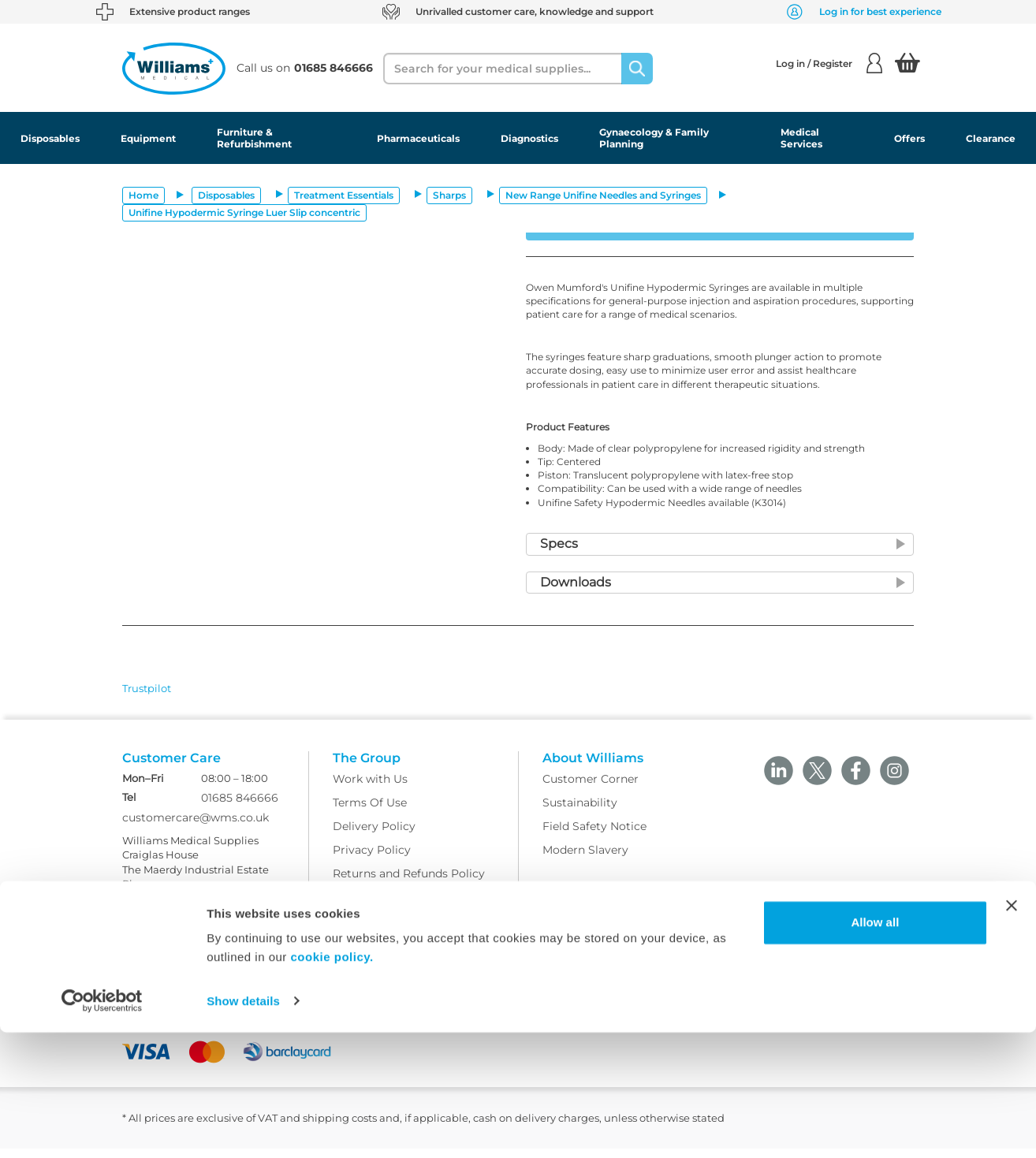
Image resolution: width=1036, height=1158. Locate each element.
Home (143, 195)
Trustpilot (146, 688)
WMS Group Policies (389, 907)
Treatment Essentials (343, 195)
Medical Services (801, 138)
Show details (243, 1127)
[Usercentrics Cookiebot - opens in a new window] (102, 1127)
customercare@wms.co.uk (195, 827)
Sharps (449, 195)
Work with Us (370, 789)
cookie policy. (332, 1083)
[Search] (637, 68)
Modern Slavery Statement (407, 931)
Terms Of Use (370, 813)
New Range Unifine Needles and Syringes (603, 195)
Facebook (149, 987)
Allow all (875, 1049)
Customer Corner (590, 789)
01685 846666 (239, 807)
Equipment (148, 138)
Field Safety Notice (594, 836)
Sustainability (579, 813)
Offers (909, 138)
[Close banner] (1011, 1031)
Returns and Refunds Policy (409, 884)
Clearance (991, 138)
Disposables (50, 138)
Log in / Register (829, 63)
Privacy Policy (372, 860)
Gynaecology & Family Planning (654, 138)
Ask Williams (158, 940)
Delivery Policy (374, 836)
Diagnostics (529, 138)
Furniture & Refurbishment (254, 138)
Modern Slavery (585, 860)
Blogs (138, 963)
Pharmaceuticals (418, 138)
